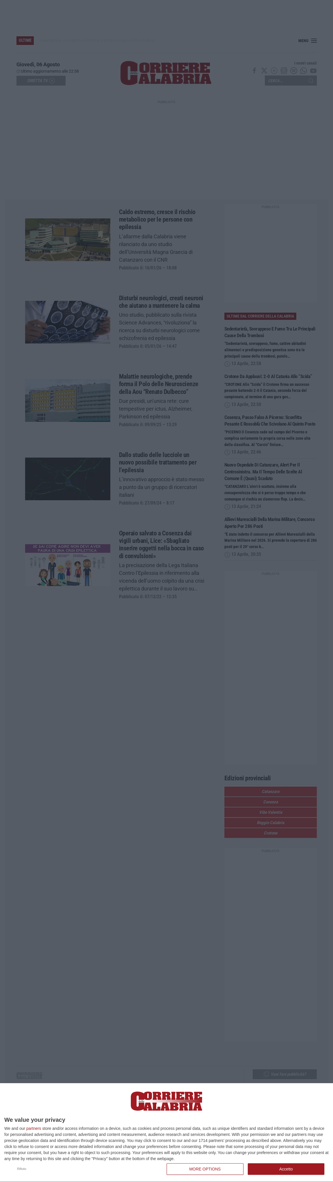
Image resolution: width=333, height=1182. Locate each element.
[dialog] (166, 1132)
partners (33, 1128)
